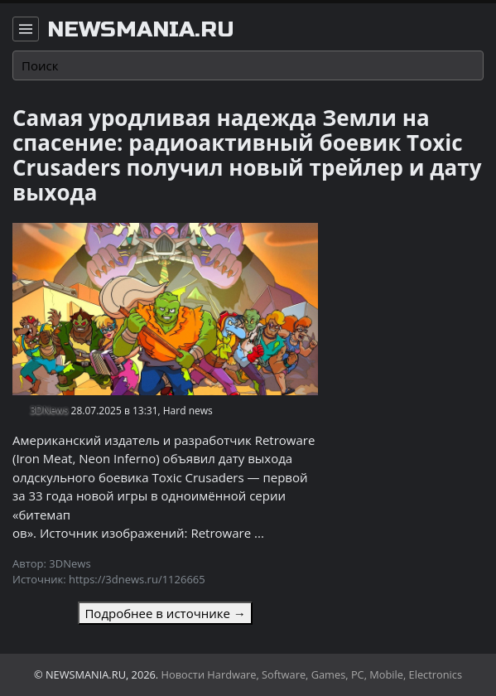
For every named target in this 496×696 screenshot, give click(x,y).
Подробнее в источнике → (164, 613)
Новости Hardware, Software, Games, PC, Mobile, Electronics (312, 674)
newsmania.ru (140, 30)
